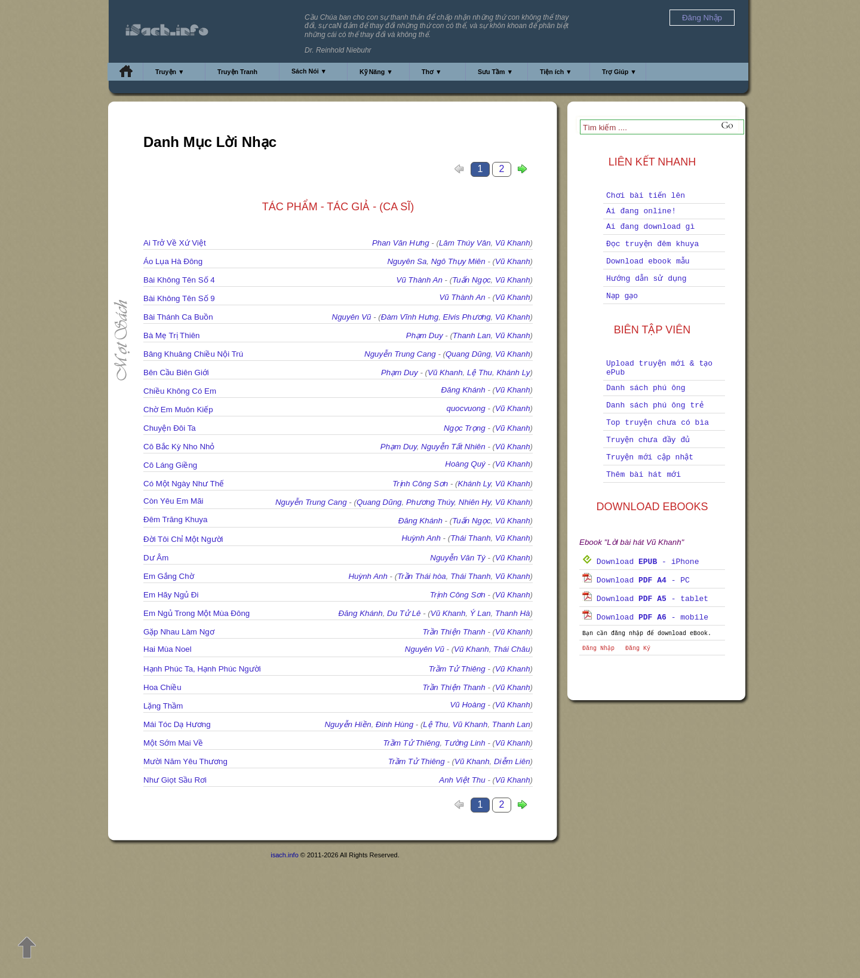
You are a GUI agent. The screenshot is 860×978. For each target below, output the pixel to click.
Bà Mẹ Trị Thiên (171, 335)
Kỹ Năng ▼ (376, 71)
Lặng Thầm (163, 705)
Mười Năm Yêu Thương (185, 761)
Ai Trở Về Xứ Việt (174, 242)
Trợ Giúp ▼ (619, 71)
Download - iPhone (640, 561)
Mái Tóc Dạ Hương (177, 724)
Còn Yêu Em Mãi (173, 500)
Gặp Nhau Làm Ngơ (178, 631)
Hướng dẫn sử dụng (646, 278)
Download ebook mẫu (648, 261)
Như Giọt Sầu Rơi (175, 779)
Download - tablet (645, 598)
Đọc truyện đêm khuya (652, 244)
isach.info (284, 855)
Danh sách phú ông (646, 388)
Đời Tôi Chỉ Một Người (183, 539)
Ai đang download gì (650, 226)
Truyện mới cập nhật (649, 457)
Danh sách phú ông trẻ (655, 405)
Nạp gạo (622, 296)
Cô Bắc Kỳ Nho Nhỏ (178, 446)
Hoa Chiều (162, 687)
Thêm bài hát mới (643, 474)
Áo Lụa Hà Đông (172, 261)
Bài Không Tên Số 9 (179, 298)
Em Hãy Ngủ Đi (170, 594)
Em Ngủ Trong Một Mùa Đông (196, 613)
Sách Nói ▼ (309, 71)
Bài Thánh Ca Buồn (178, 316)
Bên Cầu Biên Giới (176, 372)
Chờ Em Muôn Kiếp (178, 409)
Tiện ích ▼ (556, 71)
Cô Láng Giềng (170, 465)
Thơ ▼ (432, 71)
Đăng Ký (637, 648)
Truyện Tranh (237, 71)
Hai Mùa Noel (167, 649)
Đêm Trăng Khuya (175, 519)
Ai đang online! (641, 211)
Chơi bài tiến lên (645, 195)
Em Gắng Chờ (168, 576)
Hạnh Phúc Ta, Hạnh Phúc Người (202, 668)
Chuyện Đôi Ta (169, 428)
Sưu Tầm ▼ (495, 71)
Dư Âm (155, 557)
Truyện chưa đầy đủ (648, 440)
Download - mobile (645, 617)
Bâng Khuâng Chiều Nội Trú (193, 353)
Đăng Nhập (598, 648)
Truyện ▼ (170, 71)
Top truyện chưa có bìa (657, 422)
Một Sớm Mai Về (173, 742)
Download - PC (636, 580)
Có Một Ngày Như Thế (183, 483)
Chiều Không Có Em (179, 391)
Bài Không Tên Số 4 (179, 279)
